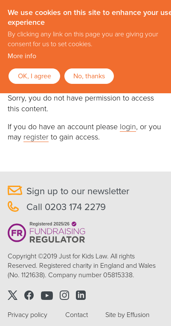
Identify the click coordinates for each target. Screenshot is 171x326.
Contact (76, 315)
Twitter (12, 295)
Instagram (64, 295)
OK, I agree (34, 76)
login (128, 126)
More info (22, 56)
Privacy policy (27, 315)
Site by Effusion (127, 315)
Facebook (29, 295)
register (36, 137)
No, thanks (89, 76)
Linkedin (80, 295)
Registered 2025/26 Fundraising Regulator (47, 232)
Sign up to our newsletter (77, 191)
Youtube (47, 295)
